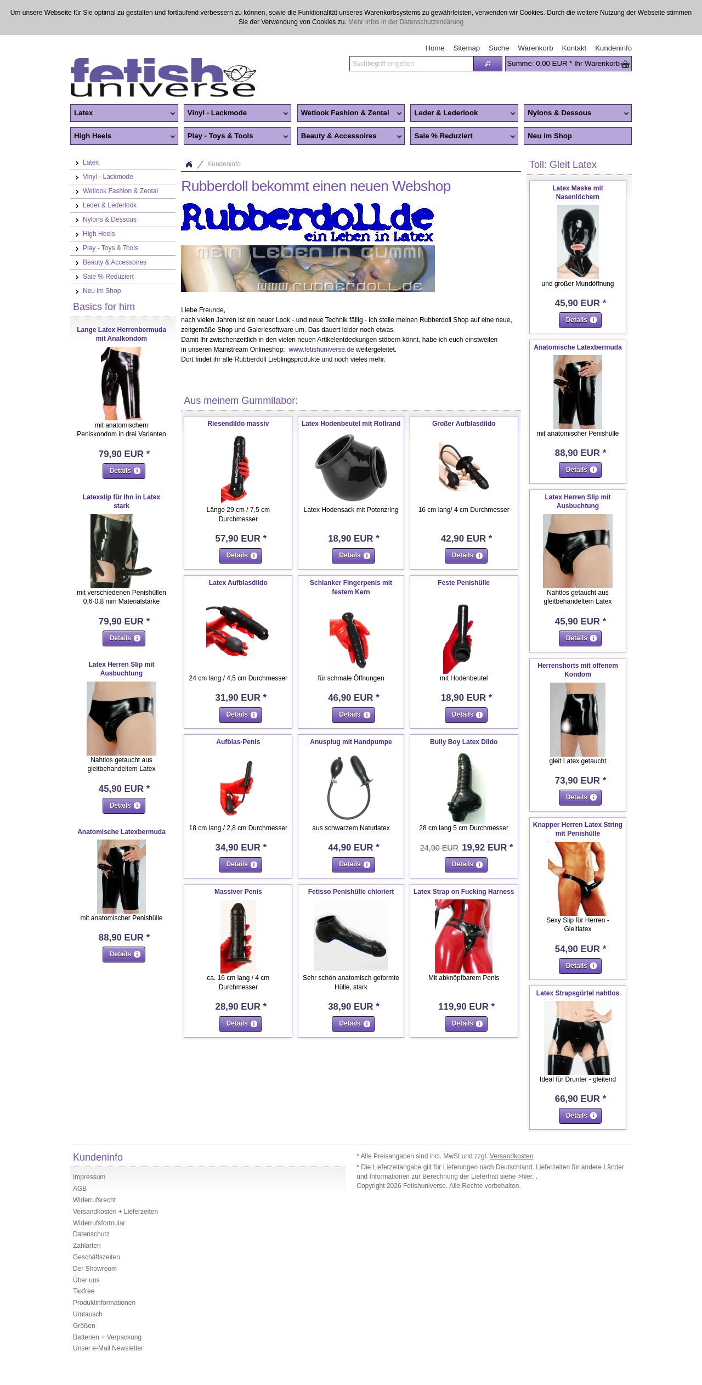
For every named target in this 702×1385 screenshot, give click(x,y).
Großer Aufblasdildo (464, 423)
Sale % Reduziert (463, 137)
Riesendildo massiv (238, 423)
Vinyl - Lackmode (236, 114)
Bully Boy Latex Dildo (463, 742)
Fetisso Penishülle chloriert (351, 892)
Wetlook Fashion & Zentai (350, 114)
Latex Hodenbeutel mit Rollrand (351, 423)
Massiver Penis (238, 892)
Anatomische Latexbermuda (121, 832)
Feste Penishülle (464, 583)
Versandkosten (511, 1156)
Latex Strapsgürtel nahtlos (577, 993)
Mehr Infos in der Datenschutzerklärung (405, 22)
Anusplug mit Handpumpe (351, 742)
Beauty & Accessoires (350, 137)
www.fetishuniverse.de (321, 349)
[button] (487, 63)
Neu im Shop (550, 136)
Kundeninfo (224, 164)
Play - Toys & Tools (236, 137)
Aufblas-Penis (238, 742)
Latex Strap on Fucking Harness (464, 892)
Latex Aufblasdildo (238, 583)
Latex (123, 114)
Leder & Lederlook (463, 114)
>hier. (527, 1176)
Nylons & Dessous (576, 114)
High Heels (123, 137)
